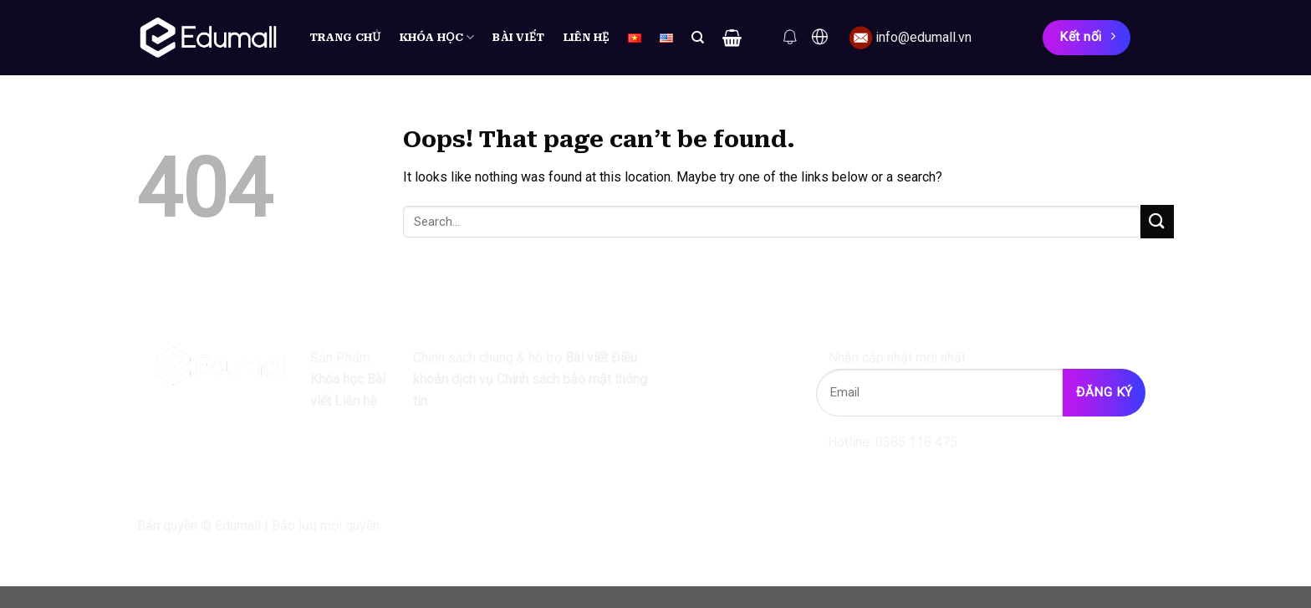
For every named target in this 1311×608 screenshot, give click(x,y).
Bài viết (518, 37)
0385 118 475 (916, 442)
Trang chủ (345, 37)
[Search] (697, 38)
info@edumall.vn (923, 37)
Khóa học (437, 37)
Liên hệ (587, 37)
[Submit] (1157, 221)
